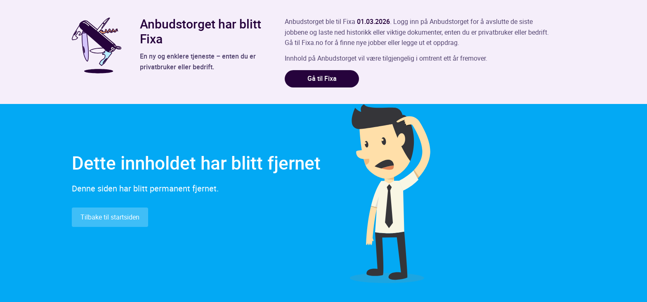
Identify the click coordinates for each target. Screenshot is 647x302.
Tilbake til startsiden (109, 217)
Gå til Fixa (322, 78)
